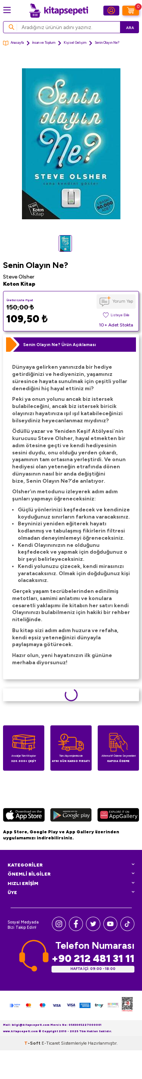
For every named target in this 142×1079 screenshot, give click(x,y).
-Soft (33, 1043)
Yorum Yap (122, 301)
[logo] (59, 10)
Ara (130, 28)
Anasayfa (13, 43)
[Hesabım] (111, 10)
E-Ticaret (51, 1043)
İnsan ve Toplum (43, 43)
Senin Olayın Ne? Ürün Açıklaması (59, 344)
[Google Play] (70, 816)
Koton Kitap (19, 284)
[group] (71, 144)
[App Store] (24, 816)
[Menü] (7, 10)
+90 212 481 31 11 (92, 958)
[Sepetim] (130, 10)
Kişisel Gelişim (75, 43)
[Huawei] (118, 816)
